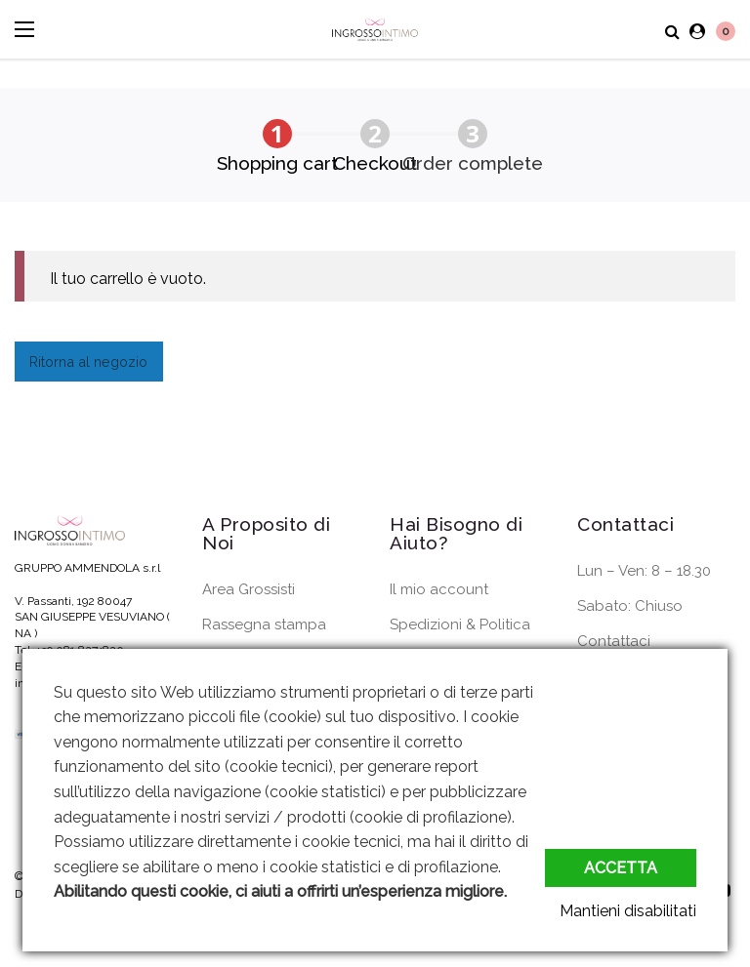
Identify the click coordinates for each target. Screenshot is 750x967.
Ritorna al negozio (88, 361)
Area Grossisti (248, 589)
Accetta (620, 868)
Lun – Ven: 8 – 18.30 (644, 571)
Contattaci (613, 641)
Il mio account (439, 589)
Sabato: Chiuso (630, 606)
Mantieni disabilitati (628, 911)
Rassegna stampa (264, 624)
